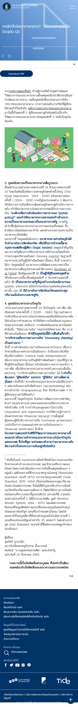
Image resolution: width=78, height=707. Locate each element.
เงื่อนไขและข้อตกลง (13, 694)
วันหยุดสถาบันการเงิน (16, 634)
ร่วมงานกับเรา (11, 639)
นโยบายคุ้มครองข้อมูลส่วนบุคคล (42, 694)
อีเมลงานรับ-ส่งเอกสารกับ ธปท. (21, 612)
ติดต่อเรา (9, 602)
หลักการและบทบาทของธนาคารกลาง (49, 108)
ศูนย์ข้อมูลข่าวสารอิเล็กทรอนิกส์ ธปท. (24, 629)
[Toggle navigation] (73, 7)
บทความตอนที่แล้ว (20, 91)
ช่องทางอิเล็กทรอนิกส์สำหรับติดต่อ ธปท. (26, 616)
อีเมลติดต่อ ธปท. (13, 607)
